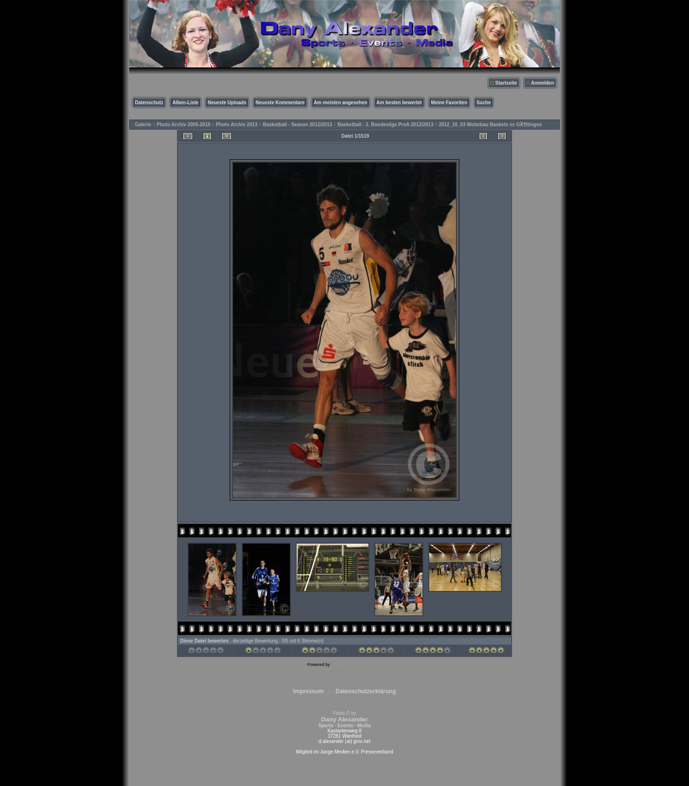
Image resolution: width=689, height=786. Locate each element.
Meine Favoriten (449, 102)
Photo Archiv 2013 (236, 124)
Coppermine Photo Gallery (356, 664)
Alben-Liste (185, 102)
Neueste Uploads (227, 102)
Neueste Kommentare (280, 102)
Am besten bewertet (399, 102)
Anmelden (542, 83)
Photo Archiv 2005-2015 (183, 124)
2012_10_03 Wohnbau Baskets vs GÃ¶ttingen (490, 124)
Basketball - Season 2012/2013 (298, 124)
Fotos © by (344, 719)
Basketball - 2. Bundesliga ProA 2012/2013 (385, 124)
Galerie (143, 124)
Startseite (506, 83)
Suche (484, 102)
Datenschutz (149, 102)
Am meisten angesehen (340, 102)
